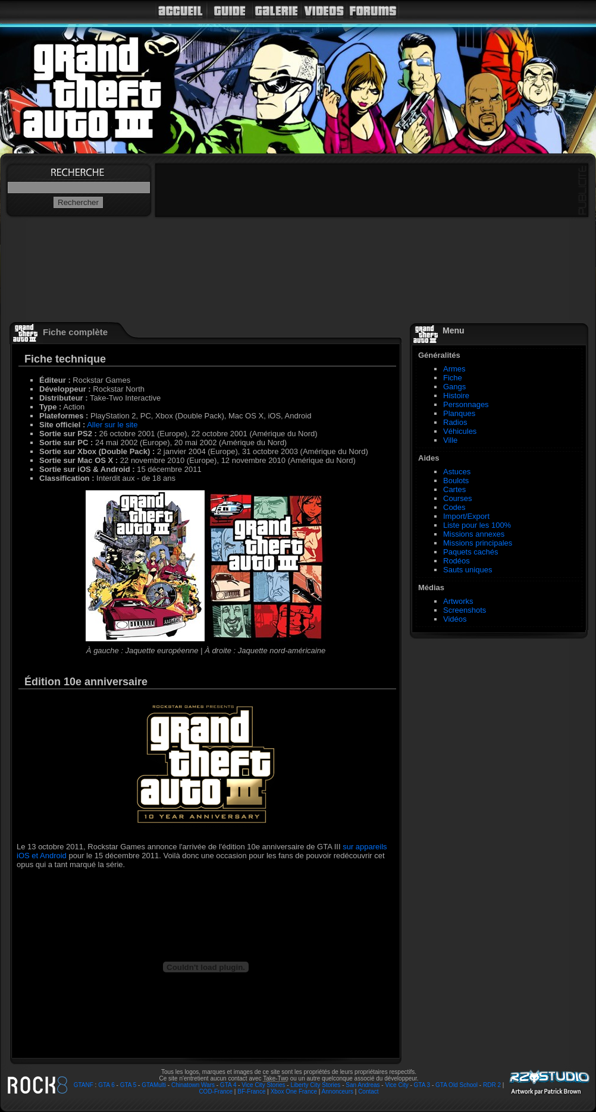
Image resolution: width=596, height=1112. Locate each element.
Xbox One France (294, 1091)
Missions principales (477, 542)
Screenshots (464, 610)
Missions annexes (473, 534)
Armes (454, 368)
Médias (431, 587)
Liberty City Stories (315, 1085)
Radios (455, 422)
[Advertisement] (447, 826)
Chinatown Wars (193, 1085)
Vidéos (455, 619)
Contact (368, 1091)
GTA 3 (422, 1085)
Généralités (439, 355)
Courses (457, 498)
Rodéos (456, 560)
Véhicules (459, 431)
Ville (450, 440)
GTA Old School (456, 1085)
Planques (459, 413)
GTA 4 (228, 1085)
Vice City (396, 1085)
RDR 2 (492, 1085)
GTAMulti (154, 1085)
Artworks (458, 601)
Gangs (454, 386)
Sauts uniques (467, 569)
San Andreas (362, 1085)
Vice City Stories (263, 1085)
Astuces (456, 471)
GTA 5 (128, 1085)
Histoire (456, 395)
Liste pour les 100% (477, 525)
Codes (454, 507)
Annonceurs (337, 1091)
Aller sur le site (112, 424)
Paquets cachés (470, 551)
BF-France (251, 1091)
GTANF (83, 1085)
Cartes (454, 489)
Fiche (452, 377)
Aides (428, 457)
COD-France (216, 1091)
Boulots (456, 480)
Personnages (466, 404)
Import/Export (466, 516)
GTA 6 (106, 1085)
